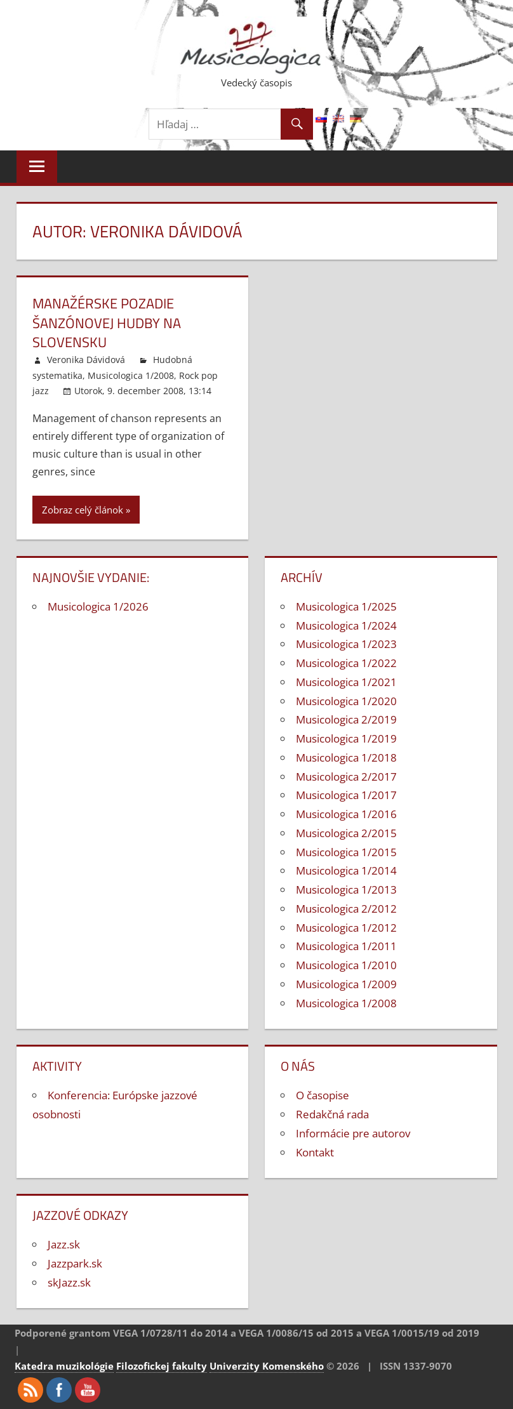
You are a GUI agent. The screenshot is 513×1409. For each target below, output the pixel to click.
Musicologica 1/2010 (346, 965)
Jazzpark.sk (75, 1263)
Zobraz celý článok (82, 509)
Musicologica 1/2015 (346, 852)
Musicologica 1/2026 (98, 606)
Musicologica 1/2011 (346, 946)
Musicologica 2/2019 (346, 719)
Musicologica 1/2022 (346, 663)
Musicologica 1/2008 (131, 375)
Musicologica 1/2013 (346, 889)
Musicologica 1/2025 (346, 606)
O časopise (322, 1095)
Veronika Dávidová (86, 360)
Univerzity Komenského (267, 1365)
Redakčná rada (332, 1114)
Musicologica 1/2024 (346, 625)
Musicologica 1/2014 (346, 870)
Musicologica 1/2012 (346, 927)
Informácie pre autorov (353, 1133)
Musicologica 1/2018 (346, 757)
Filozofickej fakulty (161, 1365)
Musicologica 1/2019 (346, 738)
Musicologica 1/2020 (346, 701)
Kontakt (315, 1152)
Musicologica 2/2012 (346, 908)
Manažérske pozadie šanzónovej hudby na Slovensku (106, 323)
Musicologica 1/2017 (346, 795)
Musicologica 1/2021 (346, 682)
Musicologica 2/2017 (346, 776)
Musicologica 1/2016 (346, 814)
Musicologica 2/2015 (346, 833)
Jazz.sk (64, 1244)
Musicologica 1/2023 (346, 644)
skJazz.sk (69, 1282)
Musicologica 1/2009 (346, 984)
